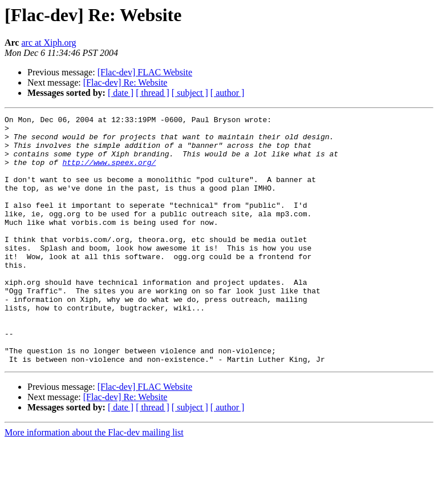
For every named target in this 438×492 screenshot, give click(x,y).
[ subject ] (190, 93)
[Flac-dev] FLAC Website (145, 72)
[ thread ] (152, 93)
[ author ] (227, 93)
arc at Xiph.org (48, 42)
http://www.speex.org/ (109, 172)
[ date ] (120, 93)
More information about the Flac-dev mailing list (94, 482)
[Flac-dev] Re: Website (125, 82)
